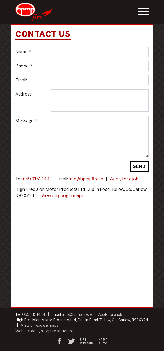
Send (139, 166)
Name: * (23, 51)
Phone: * (23, 65)
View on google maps (62, 195)
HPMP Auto (103, 341)
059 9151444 (36, 178)
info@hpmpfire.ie (86, 178)
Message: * (26, 120)
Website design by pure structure (44, 331)
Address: (23, 94)
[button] (143, 11)
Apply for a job (124, 178)
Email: (21, 80)
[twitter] (71, 341)
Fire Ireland (86, 341)
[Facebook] (60, 341)
